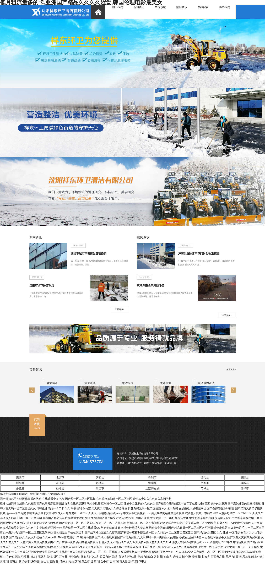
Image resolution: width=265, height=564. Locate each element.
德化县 (205, 477)
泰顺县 (196, 556)
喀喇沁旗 (74, 556)
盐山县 (168, 556)
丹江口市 (178, 556)
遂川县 (158, 556)
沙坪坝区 (52, 556)
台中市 (104, 561)
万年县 (63, 556)
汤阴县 (152, 482)
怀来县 (64, 561)
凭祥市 (245, 488)
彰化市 (259, 556)
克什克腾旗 (13, 556)
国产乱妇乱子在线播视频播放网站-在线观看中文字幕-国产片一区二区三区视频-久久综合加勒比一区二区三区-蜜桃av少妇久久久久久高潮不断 (85, 498)
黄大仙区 (124, 561)
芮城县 (205, 488)
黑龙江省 (247, 556)
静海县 (113, 556)
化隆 (188, 556)
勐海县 (60, 488)
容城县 (245, 482)
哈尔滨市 (74, 561)
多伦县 (20, 488)
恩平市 (230, 556)
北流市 (60, 477)
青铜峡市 (24, 561)
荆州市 (20, 477)
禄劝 (33, 556)
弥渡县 (25, 556)
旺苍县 (13, 561)
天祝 (238, 556)
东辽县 (60, 482)
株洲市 (152, 477)
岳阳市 (95, 561)
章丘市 (86, 561)
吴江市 (4, 561)
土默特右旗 (152, 488)
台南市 (114, 561)
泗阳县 (245, 477)
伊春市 (205, 482)
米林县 (100, 482)
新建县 (123, 556)
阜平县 (142, 561)
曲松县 (206, 556)
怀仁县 (132, 556)
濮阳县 (20, 482)
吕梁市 (104, 556)
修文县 (85, 556)
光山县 (45, 561)
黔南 (150, 556)
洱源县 (41, 556)
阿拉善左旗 (218, 556)
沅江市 (100, 488)
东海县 (35, 561)
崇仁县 (94, 556)
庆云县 (100, 477)
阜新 (134, 561)
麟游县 (54, 561)
